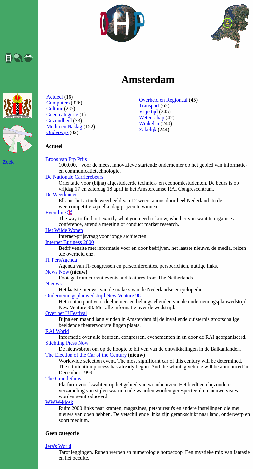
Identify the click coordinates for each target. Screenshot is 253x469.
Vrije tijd (148, 111)
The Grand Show (63, 378)
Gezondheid (59, 120)
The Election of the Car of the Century (86, 355)
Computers (58, 102)
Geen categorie (62, 114)
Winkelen (149, 123)
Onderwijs (57, 132)
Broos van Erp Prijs (66, 159)
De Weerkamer (61, 194)
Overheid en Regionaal (163, 100)
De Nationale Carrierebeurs (74, 177)
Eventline (55, 212)
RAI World (57, 331)
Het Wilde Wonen (64, 230)
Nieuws (53, 283)
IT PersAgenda (61, 260)
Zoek (8, 162)
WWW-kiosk (59, 402)
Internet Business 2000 (69, 242)
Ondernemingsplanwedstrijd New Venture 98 (93, 295)
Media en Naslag (64, 126)
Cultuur (54, 108)
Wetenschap (151, 117)
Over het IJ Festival (66, 313)
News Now (57, 272)
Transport (149, 105)
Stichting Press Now (67, 343)
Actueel (54, 97)
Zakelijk (147, 129)
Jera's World (58, 446)
